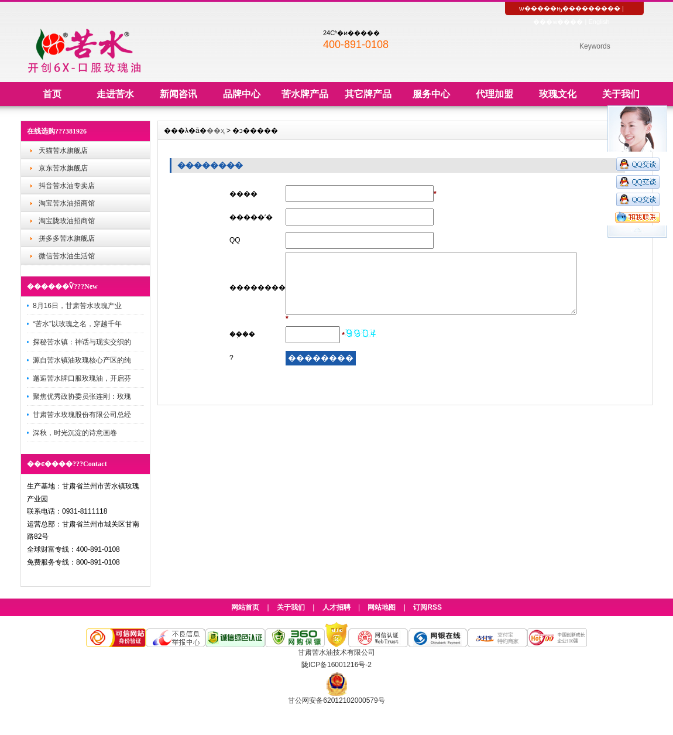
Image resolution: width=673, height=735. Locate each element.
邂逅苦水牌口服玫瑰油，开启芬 (82, 378)
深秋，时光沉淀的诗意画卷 (75, 433)
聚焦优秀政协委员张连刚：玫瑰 (82, 396)
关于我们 (621, 94)
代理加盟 (494, 94)
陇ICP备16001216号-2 (336, 665)
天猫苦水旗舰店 (63, 150)
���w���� (558, 21)
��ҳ (216, 131)
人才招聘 (336, 607)
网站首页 (245, 607)
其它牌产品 (368, 94)
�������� (594, 8)
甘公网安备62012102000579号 (336, 700)
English (598, 21)
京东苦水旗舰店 (63, 168)
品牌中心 (241, 94)
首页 (52, 94)
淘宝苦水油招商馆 (67, 203)
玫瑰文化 (557, 94)
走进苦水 (115, 94)
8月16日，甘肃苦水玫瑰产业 (77, 306)
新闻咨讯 (178, 94)
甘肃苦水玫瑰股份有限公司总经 (82, 415)
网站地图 (382, 607)
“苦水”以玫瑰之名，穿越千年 (77, 324)
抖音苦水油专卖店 (67, 186)
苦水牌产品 (304, 94)
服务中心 (431, 94)
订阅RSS (427, 607)
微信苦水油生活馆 (67, 256)
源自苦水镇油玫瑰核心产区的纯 (82, 360)
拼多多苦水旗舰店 (67, 238)
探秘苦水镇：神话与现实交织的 (82, 342)
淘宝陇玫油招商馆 (67, 221)
